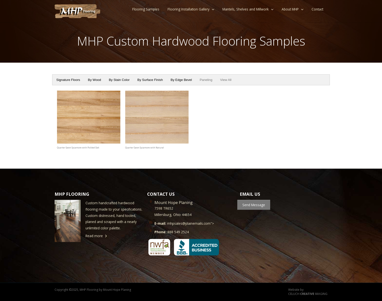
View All (225, 80)
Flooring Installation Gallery (189, 9)
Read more (94, 235)
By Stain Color (119, 80)
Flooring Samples (145, 9)
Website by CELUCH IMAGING (307, 292)
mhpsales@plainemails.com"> (184, 223)
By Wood (94, 80)
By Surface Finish (150, 80)
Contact (317, 9)
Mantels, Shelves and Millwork (245, 9)
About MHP (290, 9)
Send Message (253, 205)
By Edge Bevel (181, 80)
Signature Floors (68, 80)
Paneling (206, 80)
